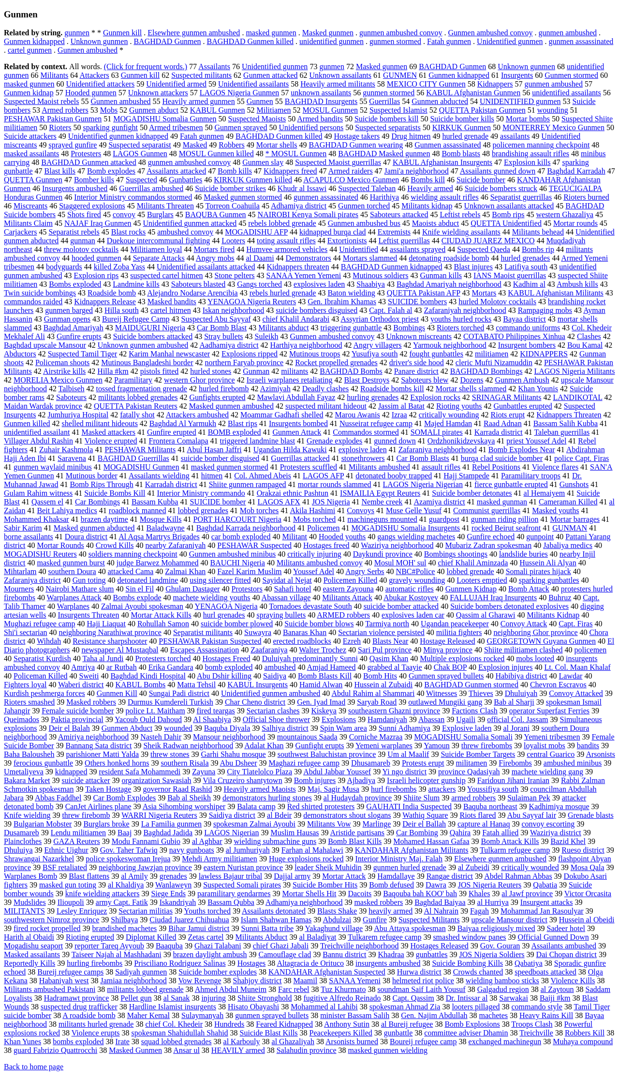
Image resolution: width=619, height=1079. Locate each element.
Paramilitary (133, 380)
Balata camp (256, 806)
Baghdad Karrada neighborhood (245, 528)
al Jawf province (527, 893)
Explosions (339, 719)
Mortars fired (214, 249)
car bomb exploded (241, 536)
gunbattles (432, 954)
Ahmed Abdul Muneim (230, 989)
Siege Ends (168, 893)
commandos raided (33, 301)
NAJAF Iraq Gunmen (98, 223)
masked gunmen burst (70, 563)
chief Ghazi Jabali (281, 946)
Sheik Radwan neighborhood (188, 745)
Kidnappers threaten (297, 267)
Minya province (447, 650)
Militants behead (538, 232)
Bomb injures (315, 780)
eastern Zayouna (348, 589)
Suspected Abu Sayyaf (216, 319)
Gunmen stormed (571, 75)
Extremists (394, 232)
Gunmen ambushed (88, 50)
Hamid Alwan (320, 684)
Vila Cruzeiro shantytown (242, 780)
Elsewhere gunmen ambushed (193, 33)
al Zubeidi (473, 867)
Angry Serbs (364, 571)
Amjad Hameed (331, 667)
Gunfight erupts (319, 745)
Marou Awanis (357, 415)
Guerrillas (384, 101)
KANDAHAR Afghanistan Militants (412, 850)
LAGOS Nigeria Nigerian (423, 484)
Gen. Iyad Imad (321, 702)
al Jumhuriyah (248, 850)
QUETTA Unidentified (506, 223)
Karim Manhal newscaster (169, 354)
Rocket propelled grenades (336, 362)
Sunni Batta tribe (267, 928)
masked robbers (378, 902)
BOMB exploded (234, 432)
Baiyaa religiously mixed (496, 928)
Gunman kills (441, 275)
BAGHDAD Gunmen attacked (88, 162)
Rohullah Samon (163, 624)
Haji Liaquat (106, 624)
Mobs (109, 110)
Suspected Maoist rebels (41, 101)
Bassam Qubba (230, 902)
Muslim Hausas (294, 832)
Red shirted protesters (321, 806)
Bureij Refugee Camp (136, 319)
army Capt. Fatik (122, 902)
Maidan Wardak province (43, 406)
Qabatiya (529, 963)
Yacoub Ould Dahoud (148, 719)
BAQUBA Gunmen (215, 214)
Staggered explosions (92, 206)
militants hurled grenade (96, 1024)
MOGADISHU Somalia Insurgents (406, 528)
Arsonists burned (351, 1041)
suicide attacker (86, 780)
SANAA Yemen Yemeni (303, 275)
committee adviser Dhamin (466, 1033)
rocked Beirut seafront (506, 528)
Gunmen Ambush (522, 380)
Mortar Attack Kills (161, 615)
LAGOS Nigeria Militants (574, 371)
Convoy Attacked (576, 693)
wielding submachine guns (275, 841)
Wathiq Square (425, 815)
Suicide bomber (481, 180)
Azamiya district (439, 502)
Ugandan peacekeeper (455, 624)
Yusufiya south (375, 354)
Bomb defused (391, 885)
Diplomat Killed (151, 937)
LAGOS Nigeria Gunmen (239, 93)
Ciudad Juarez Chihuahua (189, 920)
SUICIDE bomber (218, 502)
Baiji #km (555, 998)
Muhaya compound (583, 1041)
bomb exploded (228, 667)
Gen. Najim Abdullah (434, 1015)
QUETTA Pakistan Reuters (135, 406)
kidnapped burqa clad (332, 232)
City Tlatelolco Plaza (259, 772)
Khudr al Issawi (302, 188)
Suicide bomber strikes (230, 188)
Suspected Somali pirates (242, 885)
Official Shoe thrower (276, 719)
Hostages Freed (227, 658)
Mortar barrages (575, 519)
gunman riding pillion (505, 519)
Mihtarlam (20, 571)
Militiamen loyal (156, 249)
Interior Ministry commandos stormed (133, 197)
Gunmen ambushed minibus (232, 554)
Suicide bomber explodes (217, 972)
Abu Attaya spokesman (409, 928)
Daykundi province (383, 554)
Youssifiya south (492, 789)
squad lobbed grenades (176, 1041)
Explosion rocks (435, 397)
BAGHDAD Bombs (351, 371)
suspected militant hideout (326, 406)
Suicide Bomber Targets (478, 754)
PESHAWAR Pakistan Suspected (210, 641)
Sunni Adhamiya (404, 728)
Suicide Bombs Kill (114, 493)
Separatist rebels (73, 232)
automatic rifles (409, 589)
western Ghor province (199, 380)
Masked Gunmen (135, 1050)
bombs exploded (78, 1041)
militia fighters (459, 632)
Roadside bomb (112, 293)
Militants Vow (329, 824)
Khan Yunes (22, 1041)
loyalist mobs (544, 745)
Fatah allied (500, 832)
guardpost (444, 519)
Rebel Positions (496, 467)
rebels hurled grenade (283, 293)
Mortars (484, 293)
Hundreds (229, 1024)
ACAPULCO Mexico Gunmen (351, 180)
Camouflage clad (284, 954)
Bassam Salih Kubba (565, 423)
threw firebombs (486, 745)
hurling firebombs (94, 963)
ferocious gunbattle (43, 763)
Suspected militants (201, 75)
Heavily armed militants (337, 84)
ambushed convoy (185, 232)
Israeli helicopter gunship (426, 780)
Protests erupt (423, 763)
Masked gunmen (328, 33)
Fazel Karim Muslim (249, 571)
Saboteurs (71, 397)
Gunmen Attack (296, 432)
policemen (591, 650)
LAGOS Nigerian (231, 832)
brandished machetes (124, 928)
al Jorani (516, 728)
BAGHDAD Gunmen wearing (356, 145)
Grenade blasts (591, 815)
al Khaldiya (126, 885)
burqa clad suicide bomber (502, 458)
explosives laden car (413, 615)
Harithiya (384, 197)
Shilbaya (124, 920)
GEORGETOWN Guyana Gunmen (541, 641)
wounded (178, 728)
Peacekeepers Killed (341, 1033)
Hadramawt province (76, 998)
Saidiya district (232, 815)
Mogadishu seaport (33, 946)
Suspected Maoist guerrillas (338, 162)
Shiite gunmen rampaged (247, 484)
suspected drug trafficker (79, 1007)
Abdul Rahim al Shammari (372, 693)
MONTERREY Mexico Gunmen (553, 127)
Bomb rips (508, 214)
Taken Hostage (108, 789)
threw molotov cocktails (81, 249)
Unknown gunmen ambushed (143, 345)
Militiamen (273, 110)
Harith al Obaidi (29, 937)
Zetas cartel (205, 937)
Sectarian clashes (273, 711)
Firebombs (515, 763)
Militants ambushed (379, 467)
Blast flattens (89, 876)
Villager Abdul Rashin (38, 441)
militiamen (491, 354)
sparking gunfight (110, 127)
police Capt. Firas (581, 458)
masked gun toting (67, 885)
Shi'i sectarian (25, 632)
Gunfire (375, 920)
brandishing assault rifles (530, 153)
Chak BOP (450, 667)
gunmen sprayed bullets (272, 1015)
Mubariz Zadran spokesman (488, 545)
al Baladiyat (318, 937)
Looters (233, 240)
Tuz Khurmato (343, 989)
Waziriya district (555, 832)
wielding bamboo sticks (502, 980)
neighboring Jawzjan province (145, 867)
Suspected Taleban (367, 188)
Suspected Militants (429, 920)
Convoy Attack (524, 624)
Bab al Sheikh (189, 798)
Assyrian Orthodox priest (379, 319)
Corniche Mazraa (376, 737)
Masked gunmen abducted (94, 528)
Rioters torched (460, 328)
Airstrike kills (64, 371)
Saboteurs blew (424, 380)
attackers (442, 789)
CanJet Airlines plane (98, 806)
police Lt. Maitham (155, 711)
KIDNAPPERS (544, 354)
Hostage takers (357, 136)
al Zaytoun (557, 989)
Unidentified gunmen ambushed (270, 693)
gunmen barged (69, 310)
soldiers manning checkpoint (132, 554)
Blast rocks (128, 232)
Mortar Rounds (60, 545)
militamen (471, 763)
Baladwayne (166, 528)
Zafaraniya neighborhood (437, 449)
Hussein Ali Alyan (547, 563)
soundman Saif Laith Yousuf (421, 989)
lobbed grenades (202, 510)
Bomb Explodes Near (521, 449)
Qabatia (545, 885)
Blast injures (473, 267)
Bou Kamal (585, 345)
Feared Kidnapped (284, 1024)
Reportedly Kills (29, 963)
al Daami (260, 258)
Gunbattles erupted (523, 406)
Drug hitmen (410, 136)
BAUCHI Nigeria (237, 563)
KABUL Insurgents (257, 684)
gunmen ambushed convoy (400, 33)
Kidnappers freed (290, 171)
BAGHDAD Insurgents (321, 101)
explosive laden (363, 449)
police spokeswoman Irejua (128, 859)
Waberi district (80, 684)
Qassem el (47, 502)
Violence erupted (111, 441)
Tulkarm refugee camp (515, 850)
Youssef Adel (313, 571)
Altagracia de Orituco (310, 963)
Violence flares (555, 467)
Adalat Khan (263, 745)
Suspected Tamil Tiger (82, 354)
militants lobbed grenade (145, 989)
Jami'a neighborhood (416, 171)
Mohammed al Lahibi (324, 1007)
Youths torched (207, 911)
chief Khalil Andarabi (296, 319)
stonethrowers (363, 458)
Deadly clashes (325, 388)
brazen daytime (104, 519)
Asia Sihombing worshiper (184, 806)
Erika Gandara (170, 667)
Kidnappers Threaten (568, 415)
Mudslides (30, 902)
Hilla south (121, 310)
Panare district (416, 371)
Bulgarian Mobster (43, 824)
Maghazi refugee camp (303, 763)
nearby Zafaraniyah (175, 545)
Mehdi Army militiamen (219, 859)
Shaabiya (370, 284)
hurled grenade (465, 136)
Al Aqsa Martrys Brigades (159, 536)
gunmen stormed (395, 41)
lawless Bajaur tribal (231, 876)
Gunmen (260, 101)
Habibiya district (521, 676)
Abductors (20, 354)
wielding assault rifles (444, 197)
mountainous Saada (307, 737)
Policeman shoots (62, 362)
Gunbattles (185, 180)
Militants (55, 75)
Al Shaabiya (212, 719)
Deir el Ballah (424, 824)
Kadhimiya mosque (559, 806)
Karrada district (498, 432)
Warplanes (73, 606)
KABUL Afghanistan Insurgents (442, 162)
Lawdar (571, 676)
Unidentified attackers (100, 84)
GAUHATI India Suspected (409, 806)
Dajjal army (292, 876)
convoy (124, 214)
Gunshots (574, 484)
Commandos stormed (365, 432)
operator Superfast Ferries (549, 711)
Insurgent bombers (527, 345)
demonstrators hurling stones (267, 798)
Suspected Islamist (398, 110)
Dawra (436, 885)
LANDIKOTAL (577, 397)
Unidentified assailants (253, 84)
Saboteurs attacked (399, 214)
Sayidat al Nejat (287, 580)
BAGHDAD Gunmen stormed (471, 684)
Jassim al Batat (401, 406)
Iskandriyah (178, 902)
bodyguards (64, 267)
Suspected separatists (388, 127)
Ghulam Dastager (192, 589)
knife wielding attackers (102, 893)
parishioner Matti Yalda (102, 754)
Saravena (72, 458)
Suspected (141, 180)
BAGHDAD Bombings (486, 371)
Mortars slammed (370, 258)
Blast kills (59, 171)
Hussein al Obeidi (587, 920)
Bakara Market (27, 780)
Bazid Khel (568, 841)
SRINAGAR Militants (507, 397)
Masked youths (555, 510)
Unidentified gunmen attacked (190, 223)
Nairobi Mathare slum (79, 589)
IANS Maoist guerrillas (509, 275)
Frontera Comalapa (178, 441)
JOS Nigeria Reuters (490, 885)
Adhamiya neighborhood (304, 902)
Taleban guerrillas (562, 432)
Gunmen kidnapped (34, 41)
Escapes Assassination (204, 650)
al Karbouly (241, 1041)
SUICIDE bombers (417, 301)
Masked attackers (108, 432)
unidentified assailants (566, 93)
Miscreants (30, 206)
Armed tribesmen (176, 127)
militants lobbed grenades (137, 397)
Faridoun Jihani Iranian (513, 780)
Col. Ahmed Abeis (262, 476)
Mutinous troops (314, 354)
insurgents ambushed (387, 963)
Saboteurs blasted (198, 284)
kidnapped (71, 772)
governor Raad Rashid (177, 789)
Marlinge (377, 824)
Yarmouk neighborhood (449, 345)
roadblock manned (137, 510)
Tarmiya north (387, 624)
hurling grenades (372, 397)
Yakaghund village (334, 928)
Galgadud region (503, 989)
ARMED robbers (343, 615)
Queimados (21, 719)
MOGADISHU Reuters (40, 554)
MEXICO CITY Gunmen (426, 84)
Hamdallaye (395, 876)
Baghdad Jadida (167, 832)
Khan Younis (538, 388)
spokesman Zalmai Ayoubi (254, 824)
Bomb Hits (380, 676)
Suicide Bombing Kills (467, 963)
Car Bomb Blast (222, 328)
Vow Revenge (199, 980)
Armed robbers (65, 110)
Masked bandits (171, 301)
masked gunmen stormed (229, 467)
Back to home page (33, 1067)
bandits (588, 745)
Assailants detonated (274, 911)
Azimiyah (275, 388)
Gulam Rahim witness (38, 493)
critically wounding (449, 415)
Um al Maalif (408, 754)
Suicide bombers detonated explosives (509, 606)
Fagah (479, 911)
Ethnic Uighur (66, 850)
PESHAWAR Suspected (254, 545)
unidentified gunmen (331, 41)
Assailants (214, 66)
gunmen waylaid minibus (53, 467)
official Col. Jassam (517, 719)
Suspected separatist (139, 145)
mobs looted (535, 658)
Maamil (305, 980)
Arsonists (600, 754)
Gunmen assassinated (447, 145)
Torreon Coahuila (233, 206)
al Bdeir (279, 815)
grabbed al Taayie (394, 667)
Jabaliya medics (567, 545)
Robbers (231, 145)
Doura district (86, 536)
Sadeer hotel (566, 928)
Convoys (360, 510)
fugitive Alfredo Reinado (342, 998)
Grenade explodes (334, 441)
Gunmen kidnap (29, 93)
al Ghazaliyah (293, 1041)
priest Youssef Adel (536, 441)
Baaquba (169, 946)
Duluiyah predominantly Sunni (310, 658)
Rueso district (582, 850)
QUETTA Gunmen (33, 180)
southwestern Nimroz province (51, 920)
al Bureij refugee (407, 1024)
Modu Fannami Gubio (146, 841)
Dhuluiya (18, 850)
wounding (552, 110)
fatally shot (137, 415)
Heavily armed (430, 188)
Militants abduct (283, 328)
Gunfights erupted (218, 397)
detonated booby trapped (393, 476)
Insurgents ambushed (74, 188)
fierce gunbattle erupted (511, 484)
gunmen (76, 33)
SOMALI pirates (437, 432)
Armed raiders (350, 171)
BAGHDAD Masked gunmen (384, 153)
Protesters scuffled (308, 467)
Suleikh (267, 336)
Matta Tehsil (196, 684)
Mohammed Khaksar (36, 519)
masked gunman (502, 502)
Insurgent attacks (546, 902)
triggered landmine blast (257, 441)
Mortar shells (276, 145)
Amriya (83, 667)
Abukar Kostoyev (410, 597)
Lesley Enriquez (82, 911)
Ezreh (352, 641)
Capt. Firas (575, 624)
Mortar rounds (575, 223)
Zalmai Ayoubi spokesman (142, 606)
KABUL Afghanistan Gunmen (473, 93)
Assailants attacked (176, 171)
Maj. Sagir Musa (333, 789)
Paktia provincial (77, 719)
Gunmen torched (364, 206)
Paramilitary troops (530, 476)
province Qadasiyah (469, 772)
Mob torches (259, 510)
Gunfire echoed (491, 536)
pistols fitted (159, 371)
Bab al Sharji (514, 702)
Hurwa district (419, 972)
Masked (195, 145)
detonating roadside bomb (449, 258)
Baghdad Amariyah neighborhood (449, 284)
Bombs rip (538, 249)
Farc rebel (293, 989)
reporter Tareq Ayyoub (109, 946)
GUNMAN (569, 528)
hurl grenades (224, 615)
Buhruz (559, 597)
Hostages (251, 963)
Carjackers (20, 232)
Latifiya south (525, 267)
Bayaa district (524, 319)
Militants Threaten (165, 206)
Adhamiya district (298, 206)
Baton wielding (351, 293)
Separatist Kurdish (42, 658)
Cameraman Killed (568, 502)
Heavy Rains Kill (546, 1015)
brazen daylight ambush (210, 954)
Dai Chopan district (566, 954)
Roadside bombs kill (392, 388)
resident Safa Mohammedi (139, 772)
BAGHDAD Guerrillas (133, 458)
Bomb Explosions (472, 1024)
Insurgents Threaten (88, 615)
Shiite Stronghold (264, 998)
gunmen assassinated (581, 41)
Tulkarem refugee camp (384, 937)
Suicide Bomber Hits (325, 885)
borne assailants (28, 536)
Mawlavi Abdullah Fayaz (296, 397)
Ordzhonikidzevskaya (461, 441)
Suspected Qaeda (483, 249)
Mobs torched (314, 519)
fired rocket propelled (47, 928)
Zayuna (203, 772)
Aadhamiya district (228, 345)
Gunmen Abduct (127, 728)
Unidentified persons (311, 127)
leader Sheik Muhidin (328, 867)
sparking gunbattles (549, 580)
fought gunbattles (436, 354)
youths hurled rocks (460, 319)
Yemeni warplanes (384, 745)
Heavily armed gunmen (198, 101)
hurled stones (210, 371)
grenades (173, 876)
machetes (493, 1015)
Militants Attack (347, 597)
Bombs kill (428, 180)
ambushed (280, 667)
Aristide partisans (357, 832)
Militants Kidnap (553, 615)
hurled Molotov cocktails (497, 301)
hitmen (211, 476)
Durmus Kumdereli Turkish (170, 702)
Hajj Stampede (466, 476)
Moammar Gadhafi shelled (282, 415)
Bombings (409, 328)
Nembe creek (382, 502)
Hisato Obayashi (253, 1007)
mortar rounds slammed (334, 484)
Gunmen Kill (117, 693)
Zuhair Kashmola (66, 449)
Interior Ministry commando (201, 493)
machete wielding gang (547, 772)
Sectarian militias (145, 911)
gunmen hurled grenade (409, 867)
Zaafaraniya (269, 650)
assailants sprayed (417, 249)
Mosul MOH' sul (400, 563)
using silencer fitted (220, 580)
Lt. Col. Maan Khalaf (577, 667)
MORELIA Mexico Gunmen (58, 380)
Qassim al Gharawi (486, 615)
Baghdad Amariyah (73, 328)
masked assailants (31, 153)
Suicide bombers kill (386, 119)
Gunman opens (67, 319)
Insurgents (517, 75)
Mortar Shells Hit (309, 893)
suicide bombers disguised (316, 310)
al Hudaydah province (358, 798)
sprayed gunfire (72, 145)
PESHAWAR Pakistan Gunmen (53, 119)
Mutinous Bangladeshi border (147, 362)
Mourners (19, 589)
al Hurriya (493, 902)
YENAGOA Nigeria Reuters (251, 301)
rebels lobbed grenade (282, 223)
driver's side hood (416, 362)
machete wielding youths (211, 597)
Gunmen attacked (270, 75)
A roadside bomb (88, 1015)
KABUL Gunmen (217, 110)
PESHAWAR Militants (140, 449)
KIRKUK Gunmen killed (253, 180)
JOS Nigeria (331, 502)
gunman (82, 240)
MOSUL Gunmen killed (216, 153)
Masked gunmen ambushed (231, 406)
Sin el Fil (140, 589)
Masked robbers (91, 702)
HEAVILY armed (238, 1050)
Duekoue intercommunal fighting (158, 240)
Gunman (256, 371)
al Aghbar (207, 841)
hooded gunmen (96, 258)
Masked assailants (32, 954)
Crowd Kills (115, 545)
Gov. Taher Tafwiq (129, 850)
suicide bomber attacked (401, 606)
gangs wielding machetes (416, 536)
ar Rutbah (121, 667)
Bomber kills (94, 180)
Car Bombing (417, 832)
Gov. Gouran (500, 946)
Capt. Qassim (413, 998)
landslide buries (523, 554)
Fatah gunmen (449, 41)
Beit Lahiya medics (67, 510)
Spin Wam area (343, 728)
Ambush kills (577, 284)
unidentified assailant (37, 432)
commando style (537, 1007)
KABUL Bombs (140, 684)
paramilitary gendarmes (234, 893)
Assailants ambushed (563, 946)
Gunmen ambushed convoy (490, 33)
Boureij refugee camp (423, 1041)
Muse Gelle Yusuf (414, 510)
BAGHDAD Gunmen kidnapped (391, 267)
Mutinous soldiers (380, 275)
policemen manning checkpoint (541, 145)
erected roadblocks (302, 641)
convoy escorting (548, 824)
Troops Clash (531, 1024)
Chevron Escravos (558, 684)
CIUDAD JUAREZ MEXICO (488, 240)
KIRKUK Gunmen (461, 127)
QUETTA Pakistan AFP (423, 293)
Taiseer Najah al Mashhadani (117, 954)
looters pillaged (476, 1007)
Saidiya (274, 676)
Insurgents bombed (298, 423)
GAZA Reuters (76, 841)
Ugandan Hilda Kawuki (290, 449)
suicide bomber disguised (220, 458)
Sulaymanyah (202, 1015)
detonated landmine (148, 580)
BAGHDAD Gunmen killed (250, 41)
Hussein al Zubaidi (383, 684)
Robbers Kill (584, 1033)
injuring (213, 998)
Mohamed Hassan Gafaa (431, 841)
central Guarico (551, 754)
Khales (479, 893)
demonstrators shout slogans (347, 815)
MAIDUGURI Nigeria (150, 328)
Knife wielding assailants (461, 232)
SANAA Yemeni (355, 980)
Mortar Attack (344, 876)
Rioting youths (459, 406)
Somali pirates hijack (538, 571)
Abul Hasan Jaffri (214, 449)
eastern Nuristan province (243, 867)
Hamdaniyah (387, 719)
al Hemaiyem (544, 493)
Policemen (323, 528)
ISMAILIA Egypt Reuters (380, 493)
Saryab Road (377, 702)
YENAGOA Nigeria (225, 606)
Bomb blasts (461, 153)
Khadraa (391, 954)
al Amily (134, 876)
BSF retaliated (65, 867)
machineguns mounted (382, 519)
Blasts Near (390, 641)
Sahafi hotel (292, 589)
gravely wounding (417, 580)
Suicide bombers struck (501, 188)
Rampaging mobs (545, 310)
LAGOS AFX (278, 502)
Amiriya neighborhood (93, 737)
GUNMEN (400, 75)
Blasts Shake (337, 911)
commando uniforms (528, 328)
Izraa (399, 415)
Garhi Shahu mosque (233, 754)
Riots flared (477, 815)
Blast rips (242, 423)
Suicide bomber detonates (472, 493)
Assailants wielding (159, 476)
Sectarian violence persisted (381, 632)
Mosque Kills (161, 519)
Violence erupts (96, 1033)
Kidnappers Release (105, 301)
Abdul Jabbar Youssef (337, 772)
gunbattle (398, 1033)
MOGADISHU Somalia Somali (463, 737)
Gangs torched (259, 284)
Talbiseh (72, 388)
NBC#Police (415, 571)
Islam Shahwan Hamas (276, 920)
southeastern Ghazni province (394, 711)
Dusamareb (21, 832)
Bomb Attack (528, 589)
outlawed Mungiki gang (445, 702)
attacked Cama (131, 571)
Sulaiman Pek (528, 798)
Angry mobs (215, 258)
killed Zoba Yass (119, 267)
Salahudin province (307, 1050)
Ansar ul (186, 1050)
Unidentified (358, 249)
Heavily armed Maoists (260, 789)
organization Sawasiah (156, 780)
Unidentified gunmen (510, 41)
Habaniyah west (64, 980)
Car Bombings (97, 502)
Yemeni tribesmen (552, 737)
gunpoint (540, 536)
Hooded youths (342, 536)
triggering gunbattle (351, 328)
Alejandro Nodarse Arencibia (192, 293)
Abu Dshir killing (224, 676)
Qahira (460, 832)
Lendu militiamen (78, 832)
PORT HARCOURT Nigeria (237, 519)
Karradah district (171, 484)
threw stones (169, 754)
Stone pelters (234, 275)
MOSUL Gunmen (330, 110)
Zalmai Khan (185, 571)
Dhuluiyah (521, 693)
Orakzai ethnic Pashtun (292, 493)
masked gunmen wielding (387, 1050)
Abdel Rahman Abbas (518, 876)
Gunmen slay (262, 162)
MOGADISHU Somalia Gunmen (164, 119)
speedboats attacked (545, 972)
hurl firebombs (394, 789)
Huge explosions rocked (306, 859)
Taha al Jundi (102, 658)
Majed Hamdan (448, 423)
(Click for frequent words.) (145, 66)
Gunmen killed (27, 423)
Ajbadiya (361, 780)
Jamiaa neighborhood (134, 980)
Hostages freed (326, 545)
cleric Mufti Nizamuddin (494, 362)
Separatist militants (203, 632)
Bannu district (344, 954)
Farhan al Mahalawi (312, 850)
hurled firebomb (224, 388)
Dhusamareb (370, 763)
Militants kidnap (426, 206)
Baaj (125, 832)
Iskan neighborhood (234, 310)
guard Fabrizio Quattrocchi (55, 1050)
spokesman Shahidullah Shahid (180, 1033)
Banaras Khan (304, 632)
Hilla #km (112, 371)
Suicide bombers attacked (152, 336)
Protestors (247, 589)
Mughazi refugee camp (39, 624)
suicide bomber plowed (237, 624)
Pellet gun (135, 998)
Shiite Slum (421, 798)
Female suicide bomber (78, 711)
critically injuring (314, 554)
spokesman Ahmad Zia (405, 1007)
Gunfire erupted (171, 432)
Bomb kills (235, 171)
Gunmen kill (122, 33)
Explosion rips (96, 275)
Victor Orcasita (587, 893)
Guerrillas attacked (300, 458)
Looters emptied (482, 580)
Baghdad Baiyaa (439, 902)
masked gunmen (271, 33)
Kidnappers (495, 84)
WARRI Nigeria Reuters (159, 815)
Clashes (589, 336)
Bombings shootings (455, 554)
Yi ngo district (405, 772)
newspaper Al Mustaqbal (119, 650)
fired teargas (216, 711)
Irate (123, 1041)
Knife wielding (27, 815)
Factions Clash (475, 711)
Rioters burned (586, 197)
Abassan (431, 719)
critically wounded (530, 867)
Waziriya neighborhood (397, 545)
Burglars (160, 214)
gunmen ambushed (568, 33)
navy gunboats (191, 850)
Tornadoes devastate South (310, 606)
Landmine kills (136, 284)
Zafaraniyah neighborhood (465, 310)
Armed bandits (320, 119)
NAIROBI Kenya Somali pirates (308, 214)
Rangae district (450, 876)
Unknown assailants (340, 75)
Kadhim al (529, 284)
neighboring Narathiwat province (110, 632)
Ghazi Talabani (217, 946)
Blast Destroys (366, 380)
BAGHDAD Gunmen (167, 41)
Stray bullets (223, 336)
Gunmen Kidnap (471, 589)
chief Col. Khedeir (174, 1024)
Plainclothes (23, 841)
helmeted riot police (423, 980)
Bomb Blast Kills (355, 841)
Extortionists (347, 240)
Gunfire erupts (79, 336)
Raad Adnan (503, 423)
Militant (294, 536)
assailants (515, 136)
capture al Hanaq (483, 824)
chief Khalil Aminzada (473, 563)
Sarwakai (513, 998)
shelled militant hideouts (100, 423)
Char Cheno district (255, 702)
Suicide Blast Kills (269, 1033)
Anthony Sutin (346, 1024)
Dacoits (359, 893)
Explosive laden (467, 728)
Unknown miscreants (419, 336)
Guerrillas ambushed (151, 188)
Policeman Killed (41, 676)
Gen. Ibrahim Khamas (342, 301)
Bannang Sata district (99, 745)
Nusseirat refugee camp (376, 423)
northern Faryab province (244, 362)
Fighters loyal (25, 684)
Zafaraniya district (32, 580)
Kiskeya (324, 711)
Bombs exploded (75, 284)
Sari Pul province (385, 650)
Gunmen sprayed (241, 127)
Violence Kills (573, 980)
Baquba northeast (490, 806)
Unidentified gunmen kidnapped (118, 136)
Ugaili (465, 719)
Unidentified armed (176, 84)
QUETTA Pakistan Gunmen (482, 110)
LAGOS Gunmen (140, 153)
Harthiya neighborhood (306, 345)
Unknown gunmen (99, 41)
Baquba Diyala (227, 728)
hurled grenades (525, 258)
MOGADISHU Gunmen (141, 467)
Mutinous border (92, 476)
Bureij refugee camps (70, 972)
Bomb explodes (111, 171)
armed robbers (473, 798)
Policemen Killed (351, 580)
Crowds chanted (478, 972)
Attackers (94, 75)
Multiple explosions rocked (462, 658)
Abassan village (286, 597)
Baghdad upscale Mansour (45, 345)
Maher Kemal (148, 1015)
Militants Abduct (262, 937)
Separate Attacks (159, 258)
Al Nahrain (441, 911)
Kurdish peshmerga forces (44, 693)
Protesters (86, 153)
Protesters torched (163, 658)
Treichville (536, 1033)
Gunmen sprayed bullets (446, 676)
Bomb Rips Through (101, 484)
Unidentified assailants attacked (206, 267)
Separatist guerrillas (521, 197)
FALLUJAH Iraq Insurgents (493, 597)
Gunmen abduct (153, 110)
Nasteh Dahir (160, 737)
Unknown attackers (158, 93)
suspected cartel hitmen (166, 275)
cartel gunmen (30, 50)
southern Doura (72, 571)
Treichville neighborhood (359, 946)
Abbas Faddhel (58, 798)
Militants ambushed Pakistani (49, 989)
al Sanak (176, 998)
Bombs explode (137, 597)
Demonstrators (308, 258)
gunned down (395, 441)
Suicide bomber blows (319, 624)
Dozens (471, 380)
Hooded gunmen (91, 93)
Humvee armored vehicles (286, 249)
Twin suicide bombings (40, 293)
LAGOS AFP (323, 476)
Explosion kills (527, 162)
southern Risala (184, 763)
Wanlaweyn (173, 885)
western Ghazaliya (564, 214)
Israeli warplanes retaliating (290, 380)
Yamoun (437, 745)
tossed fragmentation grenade (141, 388)
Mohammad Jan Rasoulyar (542, 911)
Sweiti (89, 676)
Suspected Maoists (257, 119)
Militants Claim (28, 223)
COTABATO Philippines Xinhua (514, 336)
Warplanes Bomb (30, 876)
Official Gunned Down (553, 937)
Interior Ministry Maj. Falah (398, 859)
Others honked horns (117, 763)
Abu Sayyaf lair (531, 815)
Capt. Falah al (390, 310)
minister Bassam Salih (354, 1015)
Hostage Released (447, 641)
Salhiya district (285, 728)
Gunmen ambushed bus (364, 223)
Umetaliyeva (24, 772)
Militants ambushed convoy (320, 563)
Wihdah (49, 641)
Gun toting (89, 580)
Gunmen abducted (440, 101)
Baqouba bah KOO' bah (420, 893)
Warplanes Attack (74, 597)
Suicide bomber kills (462, 119)
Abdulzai (337, 920)
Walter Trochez (322, 650)
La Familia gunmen (171, 824)
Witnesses (441, 693)
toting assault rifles (286, 240)
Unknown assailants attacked (509, 206)
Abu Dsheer (238, 763)
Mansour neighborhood (229, 737)
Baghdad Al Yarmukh (182, 423)
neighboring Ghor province (535, 632)
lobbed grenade (470, 571)
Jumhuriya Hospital (77, 415)
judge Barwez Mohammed (158, 563)
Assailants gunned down (497, 171)
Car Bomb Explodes (124, 798)
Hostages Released (439, 946)
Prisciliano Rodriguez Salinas (179, 963)
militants (294, 371)
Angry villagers (378, 345)
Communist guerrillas (486, 510)
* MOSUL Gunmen (296, 153)
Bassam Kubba (155, 502)
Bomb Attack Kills (510, 841)
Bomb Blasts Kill (325, 676)
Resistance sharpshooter (110, 641)
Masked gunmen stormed (243, 197)
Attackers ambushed (197, 415)
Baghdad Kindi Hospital (148, 676)
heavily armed (390, 911)
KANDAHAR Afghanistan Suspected (326, 972)
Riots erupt (508, 415)
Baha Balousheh (29, 754)
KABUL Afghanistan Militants (556, 293)
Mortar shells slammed (471, 388)
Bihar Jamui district (198, 928)
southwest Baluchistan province (327, 754)
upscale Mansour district (509, 920)
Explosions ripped (249, 354)
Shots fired (84, 214)
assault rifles (441, 467)
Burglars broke (106, 824)
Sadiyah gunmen (141, 972)
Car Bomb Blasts (422, 458)
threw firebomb (86, 815)
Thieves (481, 693)
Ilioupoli (71, 902)
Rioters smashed (29, 702)
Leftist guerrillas (404, 240)
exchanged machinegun (505, 1041)
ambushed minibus (573, 763)
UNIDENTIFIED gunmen (520, 101)
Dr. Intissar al (467, 998)
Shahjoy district (257, 980)
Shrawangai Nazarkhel (39, 859)
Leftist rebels (460, 214)
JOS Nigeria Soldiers (491, 954)
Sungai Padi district (179, 693)
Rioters (60, 127)
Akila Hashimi (312, 510)
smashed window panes (469, 937)
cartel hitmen (170, 310)
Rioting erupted (90, 937)
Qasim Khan (388, 658)
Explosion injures (505, 667)
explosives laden (319, 284)
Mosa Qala (587, 867)
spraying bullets (281, 615)
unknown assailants (321, 93)
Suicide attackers (30, 136)
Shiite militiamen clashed (523, 650)
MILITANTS (24, 911)
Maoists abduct (435, 223)
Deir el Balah (68, 728)
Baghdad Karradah (576, 171)
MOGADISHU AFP (256, 232)
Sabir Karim (23, 528)
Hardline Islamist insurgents (172, 1007)
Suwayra (257, 632)
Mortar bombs (528, 119)
